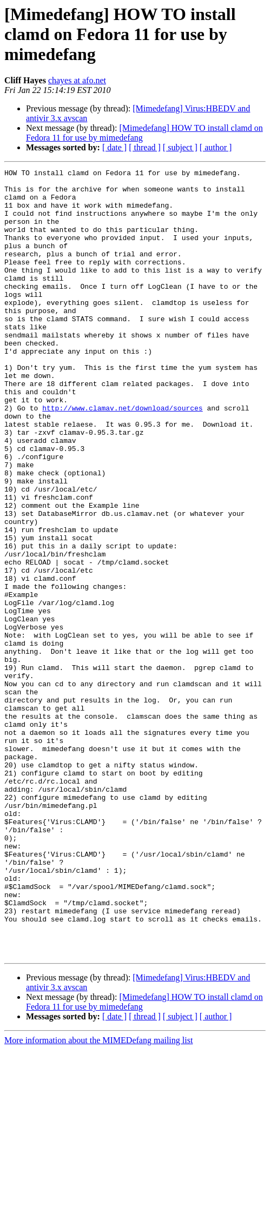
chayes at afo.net (77, 80)
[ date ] (114, 147)
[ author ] (216, 147)
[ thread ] (145, 147)
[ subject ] (180, 147)
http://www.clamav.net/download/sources (122, 456)
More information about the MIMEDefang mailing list (98, 1197)
